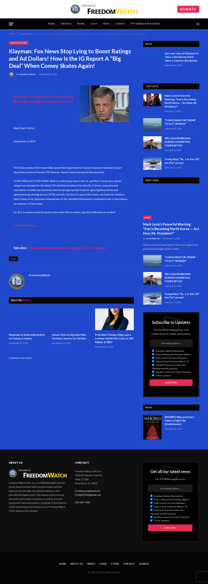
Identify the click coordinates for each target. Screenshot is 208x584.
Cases (93, 23)
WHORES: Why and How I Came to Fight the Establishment (179, 420)
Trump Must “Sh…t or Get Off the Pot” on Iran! (182, 161)
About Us (66, 23)
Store (106, 23)
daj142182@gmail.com (89, 494)
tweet (14, 258)
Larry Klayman (153, 238)
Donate (188, 9)
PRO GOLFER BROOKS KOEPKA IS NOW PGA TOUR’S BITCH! (178, 142)
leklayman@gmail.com (89, 490)
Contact (120, 23)
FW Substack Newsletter (145, 23)
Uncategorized (18, 42)
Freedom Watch (27, 74)
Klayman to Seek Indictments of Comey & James (27, 336)
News (147, 217)
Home (51, 23)
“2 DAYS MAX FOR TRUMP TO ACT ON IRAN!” (180, 122)
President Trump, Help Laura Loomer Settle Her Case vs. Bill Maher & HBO (114, 338)
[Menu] (11, 24)
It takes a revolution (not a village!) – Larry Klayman (67, 248)
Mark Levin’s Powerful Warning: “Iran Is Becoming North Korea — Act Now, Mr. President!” (181, 101)
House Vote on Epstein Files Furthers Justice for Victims (69, 336)
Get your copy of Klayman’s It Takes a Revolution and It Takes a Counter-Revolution (182, 57)
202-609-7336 (82, 502)
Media (80, 23)
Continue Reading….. (26, 225)
